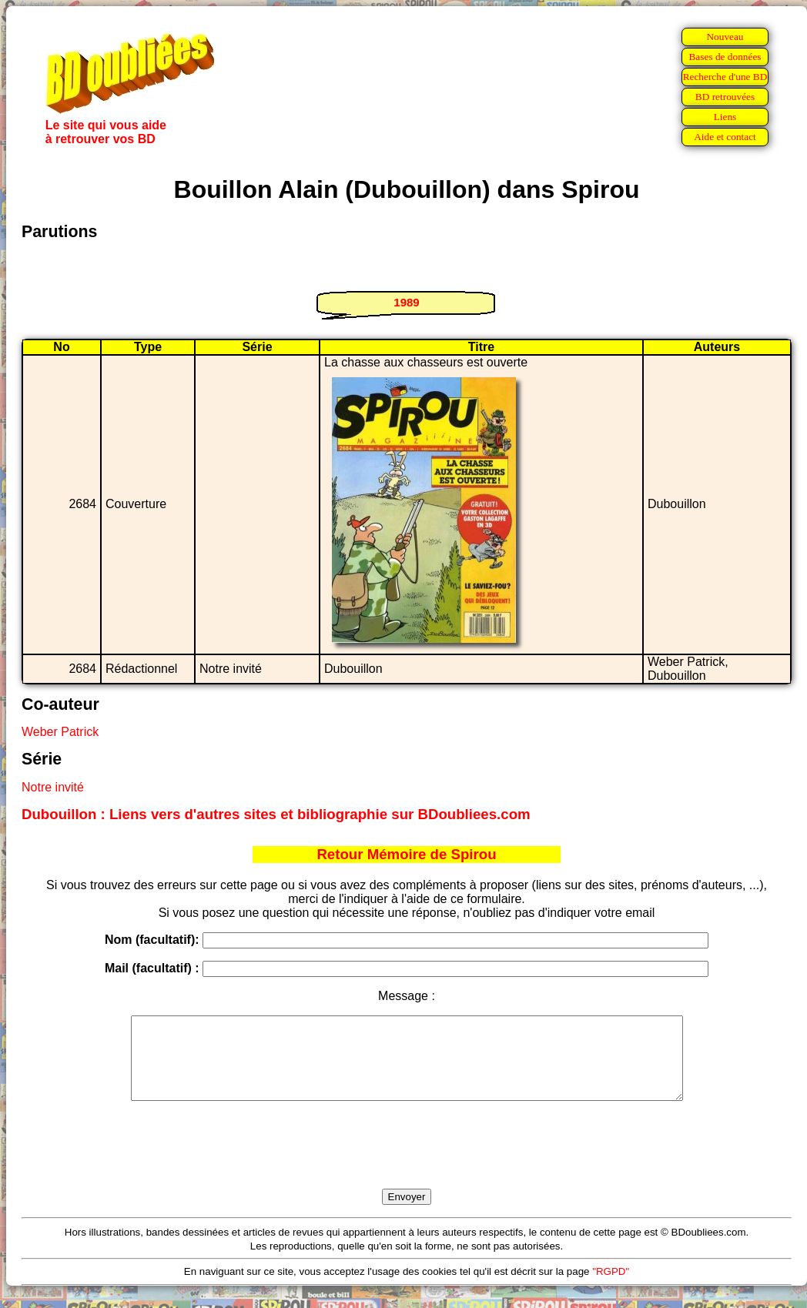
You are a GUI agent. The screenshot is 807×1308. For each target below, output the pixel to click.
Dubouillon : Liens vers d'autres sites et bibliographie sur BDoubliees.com (276, 814)
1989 (406, 302)
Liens (725, 116)
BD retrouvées (725, 96)
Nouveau (724, 36)
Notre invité (53, 787)
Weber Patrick (60, 731)
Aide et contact (725, 136)
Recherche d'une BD (725, 76)
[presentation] (407, 1162)
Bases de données (724, 56)
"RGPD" (610, 1287)
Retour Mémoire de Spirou (406, 854)
